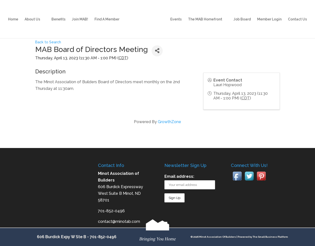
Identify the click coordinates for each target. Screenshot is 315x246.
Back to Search (48, 42)
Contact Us (297, 14)
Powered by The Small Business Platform (263, 236)
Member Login (269, 14)
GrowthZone (169, 121)
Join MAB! (80, 14)
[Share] (157, 50)
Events (176, 14)
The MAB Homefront (205, 14)
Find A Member (106, 14)
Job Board (242, 14)
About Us (32, 14)
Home (13, 14)
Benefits (58, 14)
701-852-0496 (103, 236)
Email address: (179, 176)
